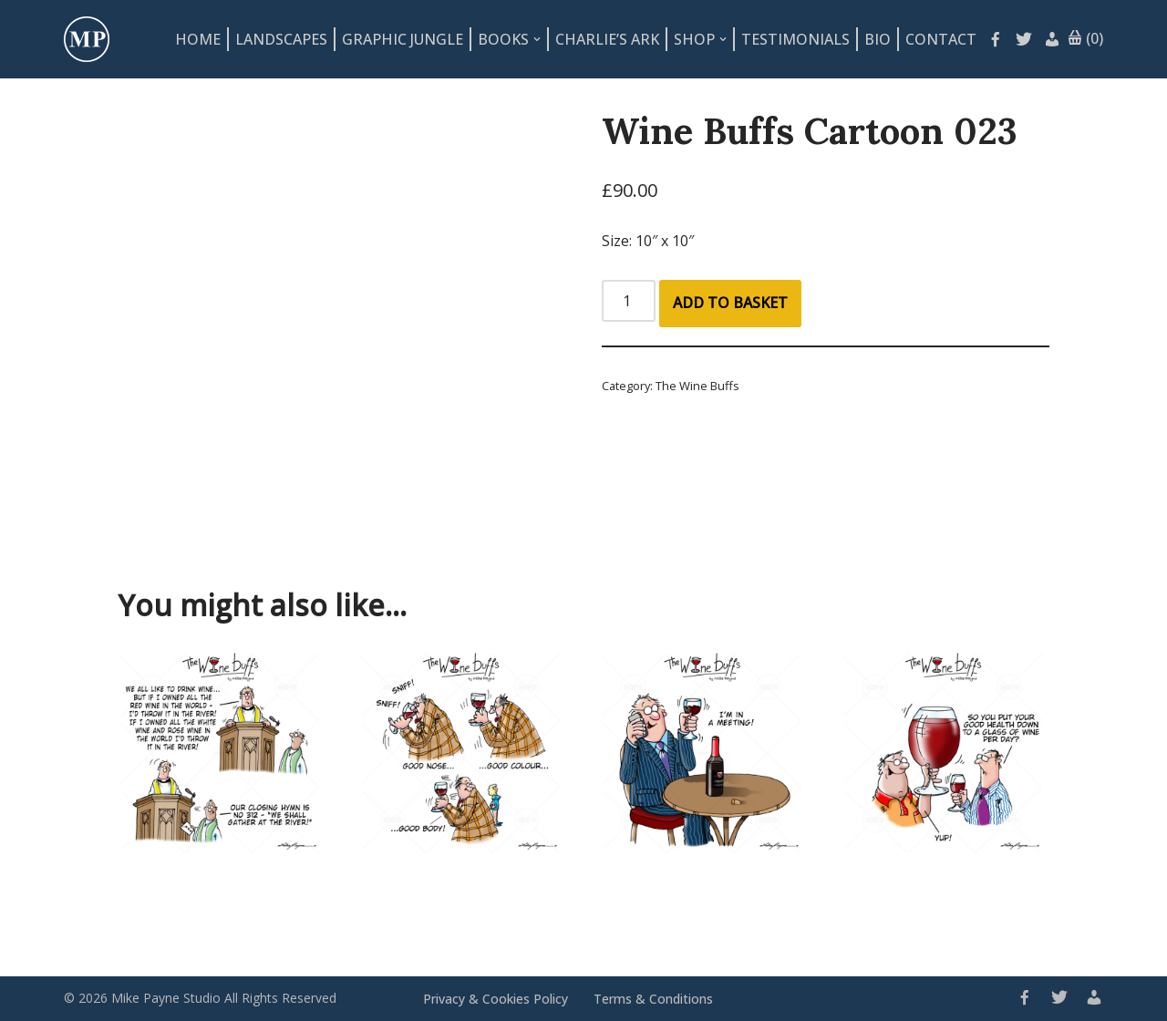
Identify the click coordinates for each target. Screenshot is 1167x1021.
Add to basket (730, 303)
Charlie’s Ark (607, 39)
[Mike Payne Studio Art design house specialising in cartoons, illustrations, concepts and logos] (86, 39)
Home (198, 39)
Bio (877, 39)
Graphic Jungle (402, 39)
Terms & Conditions (653, 998)
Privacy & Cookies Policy (495, 998)
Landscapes (281, 39)
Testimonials (795, 39)
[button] (537, 39)
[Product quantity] (628, 301)
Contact (940, 39)
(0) (1085, 39)
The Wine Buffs (697, 385)
